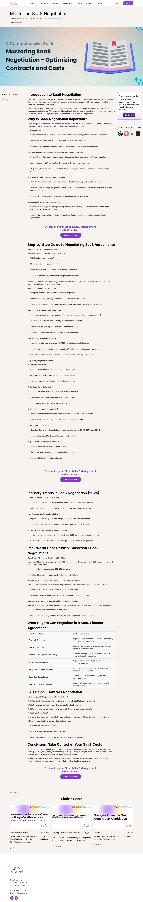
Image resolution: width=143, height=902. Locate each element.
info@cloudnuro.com (22, 893)
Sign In (118, 3)
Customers (55, 3)
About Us (101, 3)
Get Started (129, 115)
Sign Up (128, 3)
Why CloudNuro (68, 3)
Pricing (79, 3)
